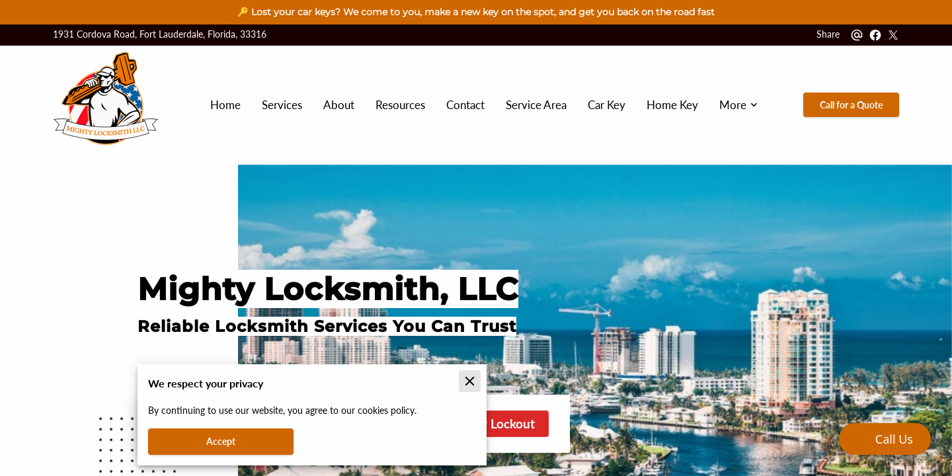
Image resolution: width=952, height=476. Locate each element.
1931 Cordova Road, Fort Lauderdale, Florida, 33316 (159, 35)
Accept (220, 441)
